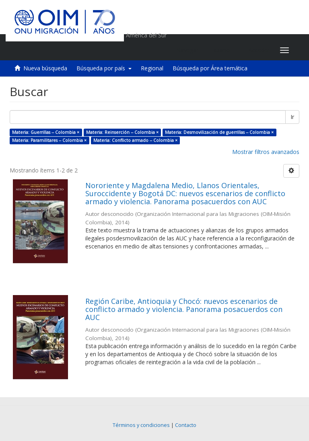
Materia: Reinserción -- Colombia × (122, 132)
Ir (292, 117)
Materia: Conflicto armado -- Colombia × (135, 140)
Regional (152, 68)
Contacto (185, 425)
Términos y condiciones (141, 425)
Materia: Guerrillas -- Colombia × (45, 132)
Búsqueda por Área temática (210, 68)
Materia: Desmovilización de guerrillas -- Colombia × (219, 132)
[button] (223, 50)
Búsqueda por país (104, 68)
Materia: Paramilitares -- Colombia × (49, 140)
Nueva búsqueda (45, 68)
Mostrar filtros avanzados (265, 152)
